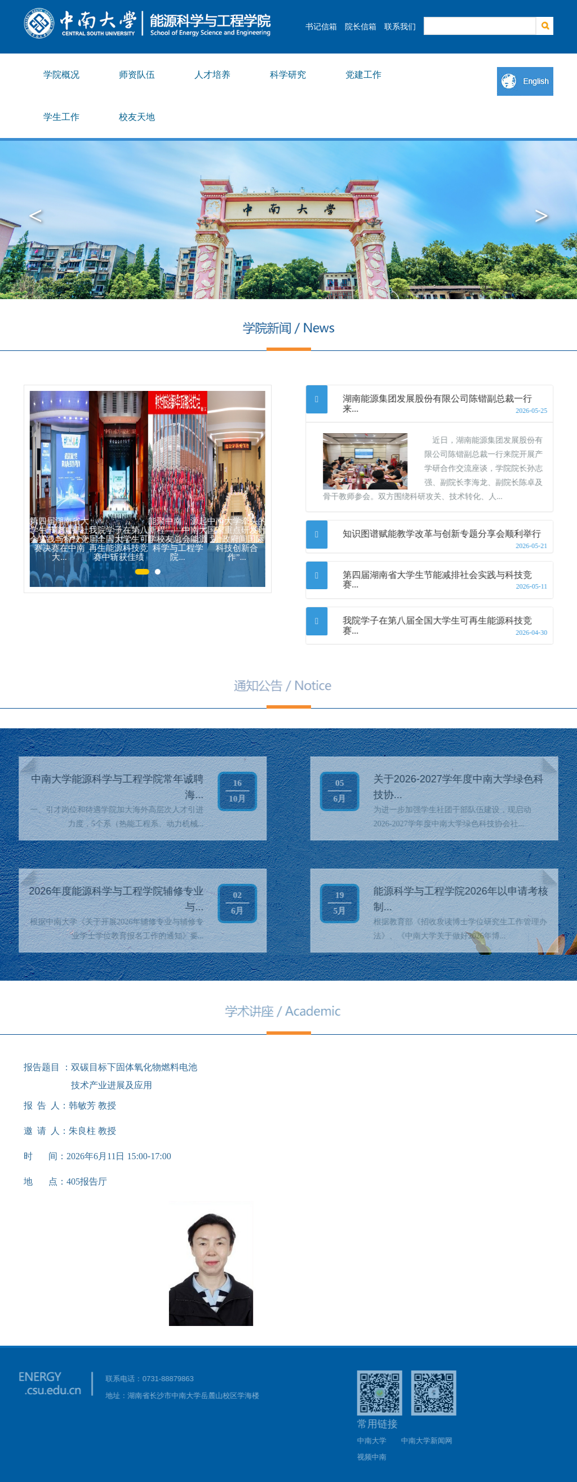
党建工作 (363, 74)
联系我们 (400, 26)
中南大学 (376, 1440)
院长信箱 (360, 26)
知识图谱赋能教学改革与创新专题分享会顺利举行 (442, 533)
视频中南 (376, 1457)
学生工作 (61, 117)
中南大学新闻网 (430, 1440)
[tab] (430, 403)
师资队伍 (137, 74)
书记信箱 (321, 26)
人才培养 (212, 74)
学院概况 (61, 74)
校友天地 (137, 117)
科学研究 (288, 74)
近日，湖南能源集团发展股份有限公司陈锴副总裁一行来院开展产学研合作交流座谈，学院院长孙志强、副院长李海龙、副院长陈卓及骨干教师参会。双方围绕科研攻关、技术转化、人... (433, 468)
